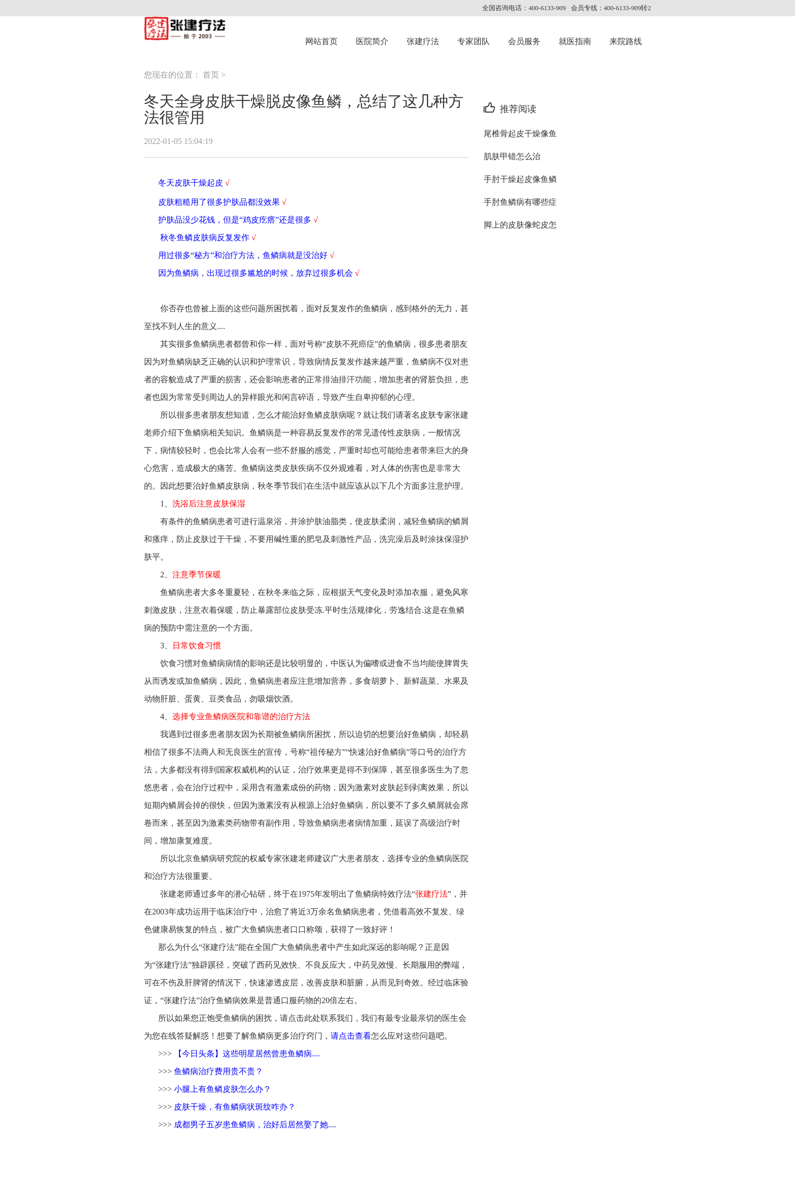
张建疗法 (423, 41)
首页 (211, 74)
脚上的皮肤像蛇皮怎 (520, 224)
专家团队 (473, 41)
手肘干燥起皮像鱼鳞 (520, 179)
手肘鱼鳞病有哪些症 (520, 202)
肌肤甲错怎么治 (512, 156)
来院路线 (625, 41)
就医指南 (575, 41)
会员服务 (524, 41)
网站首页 (321, 41)
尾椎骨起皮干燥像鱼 (520, 133)
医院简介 (372, 41)
